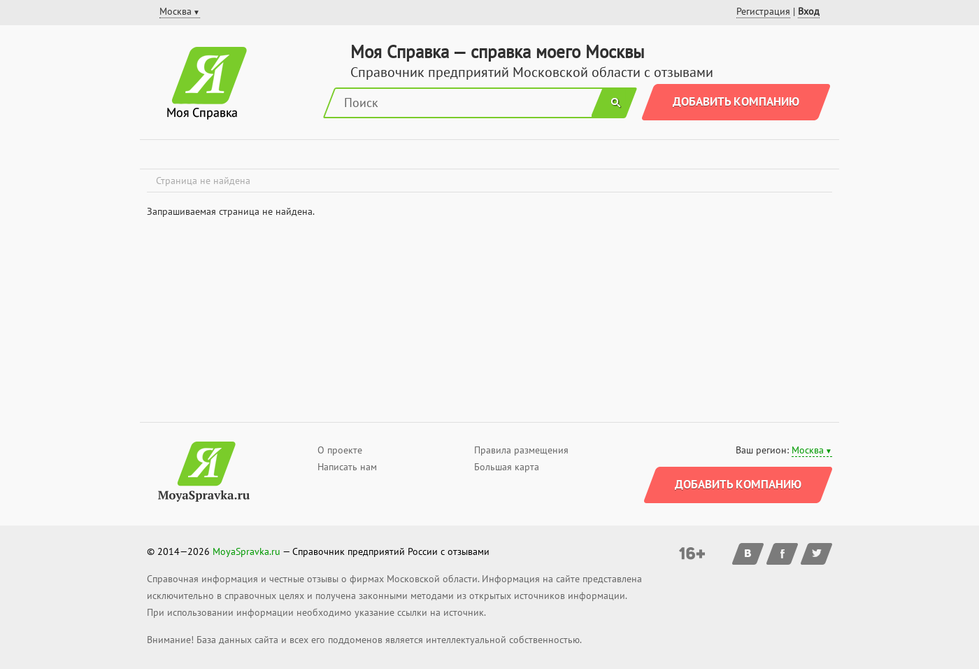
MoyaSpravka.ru (246, 551)
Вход (809, 11)
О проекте (339, 450)
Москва (808, 450)
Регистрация (763, 11)
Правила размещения (521, 450)
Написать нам (347, 466)
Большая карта (506, 466)
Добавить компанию (736, 101)
